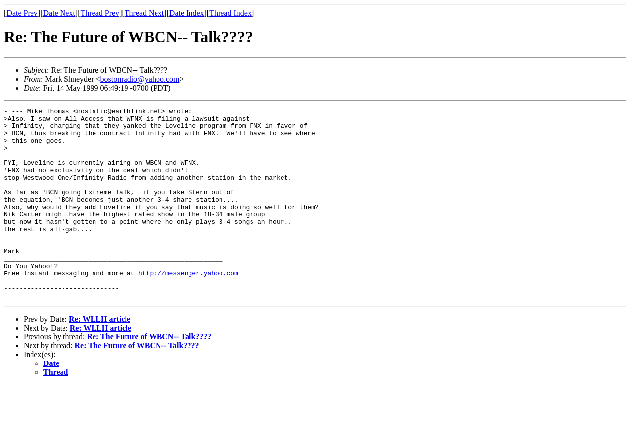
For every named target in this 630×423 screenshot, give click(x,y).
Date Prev (22, 13)
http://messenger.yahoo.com (188, 306)
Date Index (186, 13)
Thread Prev (99, 13)
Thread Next (144, 13)
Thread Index (230, 13)
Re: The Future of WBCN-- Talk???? (149, 375)
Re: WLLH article (99, 357)
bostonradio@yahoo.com (140, 79)
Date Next (59, 13)
